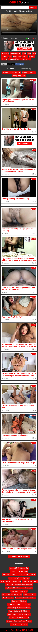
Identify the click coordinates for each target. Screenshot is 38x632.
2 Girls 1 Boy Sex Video (19, 571)
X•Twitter (11, 64)
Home (7, 630)
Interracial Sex (14, 59)
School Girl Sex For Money (12, 594)
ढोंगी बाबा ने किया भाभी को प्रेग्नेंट (19, 618)
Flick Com (9, 585)
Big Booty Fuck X (28, 72)
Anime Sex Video (29, 594)
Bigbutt (4, 59)
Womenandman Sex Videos (25, 598)
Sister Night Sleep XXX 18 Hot (19, 604)
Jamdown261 (15, 53)
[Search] (15, 7)
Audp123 (5, 53)
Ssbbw (25, 56)
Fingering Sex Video (29, 581)
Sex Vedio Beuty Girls (19, 591)
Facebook (19, 64)
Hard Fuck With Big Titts (12, 72)
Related (10, 69)
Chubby (4, 56)
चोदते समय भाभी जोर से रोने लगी (19, 578)
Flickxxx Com (27, 588)
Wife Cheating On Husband (11, 581)
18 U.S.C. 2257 (27, 630)
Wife (29, 53)
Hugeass (24, 59)
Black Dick (17, 56)
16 (34, 38)
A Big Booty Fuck (19, 76)
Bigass (31, 56)
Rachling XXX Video (19, 601)
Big (10, 56)
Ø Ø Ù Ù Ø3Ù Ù (30, 575)
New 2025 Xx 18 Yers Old (19, 568)
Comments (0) (24, 69)
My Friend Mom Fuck (13, 588)
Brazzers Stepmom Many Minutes (19, 621)
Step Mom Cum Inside (19, 624)
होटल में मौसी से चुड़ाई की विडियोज (19, 611)
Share (4, 64)
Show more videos (19, 557)
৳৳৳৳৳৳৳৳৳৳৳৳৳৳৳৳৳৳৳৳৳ (23, 585)
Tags (12, 630)
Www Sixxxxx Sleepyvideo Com (19, 614)
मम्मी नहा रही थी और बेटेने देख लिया (19, 608)
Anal (24, 53)
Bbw (34, 53)
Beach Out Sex (8, 598)
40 (28, 38)
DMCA (18, 630)
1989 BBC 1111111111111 (12, 575)
